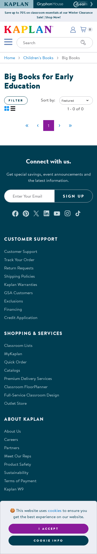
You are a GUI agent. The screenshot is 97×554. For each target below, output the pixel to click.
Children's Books (38, 57)
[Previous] (37, 125)
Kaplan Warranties (20, 284)
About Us (12, 431)
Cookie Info (48, 540)
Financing (13, 309)
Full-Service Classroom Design (31, 395)
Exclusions (13, 301)
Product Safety (17, 464)
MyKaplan (13, 353)
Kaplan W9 (14, 489)
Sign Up (73, 196)
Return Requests (19, 268)
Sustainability (16, 472)
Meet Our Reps (17, 456)
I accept (48, 528)
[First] (26, 125)
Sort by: (48, 100)
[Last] (70, 125)
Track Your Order (19, 259)
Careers (11, 439)
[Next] (59, 125)
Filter (16, 100)
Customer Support (20, 251)
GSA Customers (18, 292)
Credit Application (21, 317)
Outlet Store (15, 403)
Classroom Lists (18, 345)
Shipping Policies (19, 276)
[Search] (83, 42)
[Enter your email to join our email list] (29, 196)
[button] (91, 4)
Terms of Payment (20, 480)
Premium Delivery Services (28, 378)
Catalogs (12, 370)
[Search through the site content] (55, 42)
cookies (55, 510)
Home (9, 57)
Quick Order (15, 362)
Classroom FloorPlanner (26, 386)
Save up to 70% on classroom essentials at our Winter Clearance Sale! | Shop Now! (49, 14)
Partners (11, 447)
